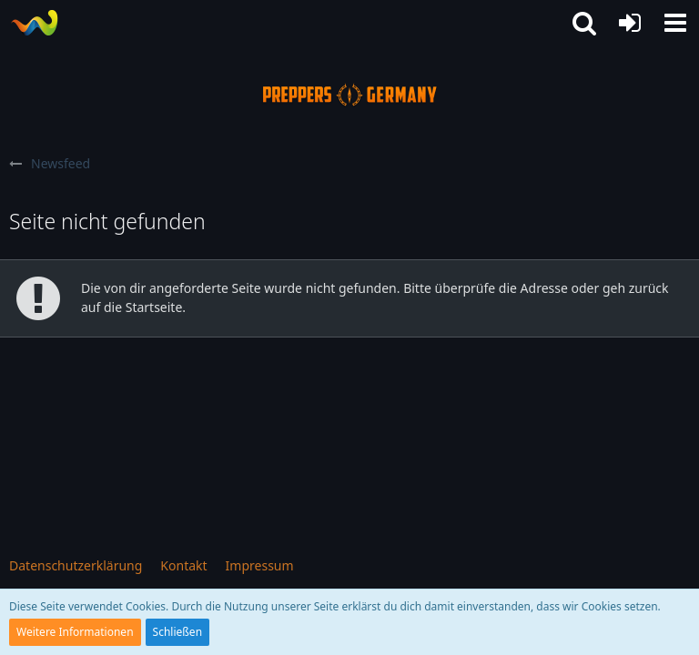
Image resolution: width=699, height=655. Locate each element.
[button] (675, 23)
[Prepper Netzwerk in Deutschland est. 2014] (34, 23)
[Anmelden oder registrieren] (630, 23)
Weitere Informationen (75, 632)
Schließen (177, 632)
